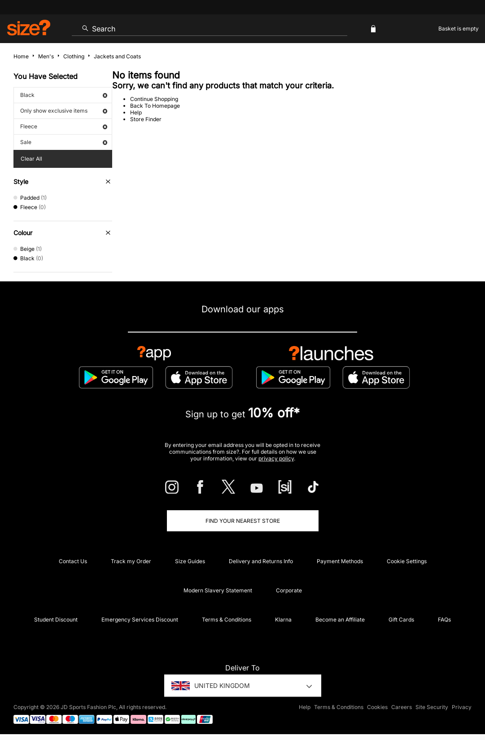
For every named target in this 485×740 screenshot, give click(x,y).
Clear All (31, 158)
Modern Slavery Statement (218, 590)
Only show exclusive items (63, 110)
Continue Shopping (154, 99)
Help (136, 112)
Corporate (289, 590)
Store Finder (146, 119)
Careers (401, 707)
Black (63, 95)
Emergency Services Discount (139, 619)
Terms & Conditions (226, 619)
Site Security (431, 707)
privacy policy (276, 458)
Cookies (377, 707)
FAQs (444, 619)
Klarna (283, 619)
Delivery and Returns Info (261, 561)
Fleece (63, 126)
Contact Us (73, 561)
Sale (63, 142)
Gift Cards (401, 619)
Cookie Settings (407, 561)
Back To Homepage (155, 105)
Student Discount (56, 619)
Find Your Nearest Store (242, 520)
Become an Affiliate (340, 619)
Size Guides (190, 561)
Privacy (462, 707)
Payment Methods (340, 561)
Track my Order (131, 561)
